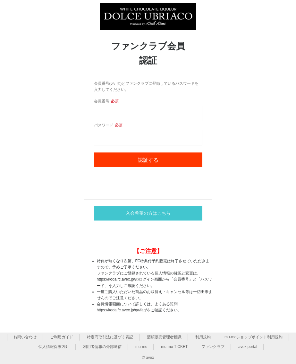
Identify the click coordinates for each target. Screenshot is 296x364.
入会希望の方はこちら (148, 213)
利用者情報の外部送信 (102, 346)
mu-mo (141, 346)
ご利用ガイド (61, 337)
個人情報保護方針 (53, 346)
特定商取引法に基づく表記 (110, 337)
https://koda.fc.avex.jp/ (116, 279)
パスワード (108, 125)
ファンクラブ (212, 346)
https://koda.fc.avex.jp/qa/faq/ (122, 310)
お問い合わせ (25, 337)
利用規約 (203, 337)
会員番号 (106, 101)
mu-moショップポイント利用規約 (253, 337)
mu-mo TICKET (174, 346)
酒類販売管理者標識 (164, 337)
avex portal (247, 346)
